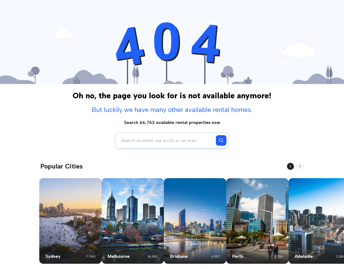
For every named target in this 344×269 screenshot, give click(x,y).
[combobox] (167, 140)
